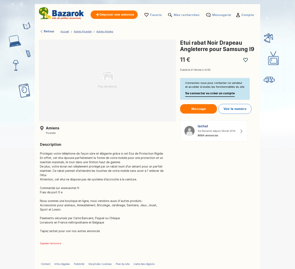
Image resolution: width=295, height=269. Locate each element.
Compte (247, 15)
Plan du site (122, 264)
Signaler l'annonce (50, 243)
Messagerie (221, 15)
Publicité (79, 264)
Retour (47, 31)
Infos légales (62, 264)
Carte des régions (144, 264)
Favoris (156, 15)
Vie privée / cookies (100, 264)
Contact (45, 264)
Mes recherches (187, 15)
